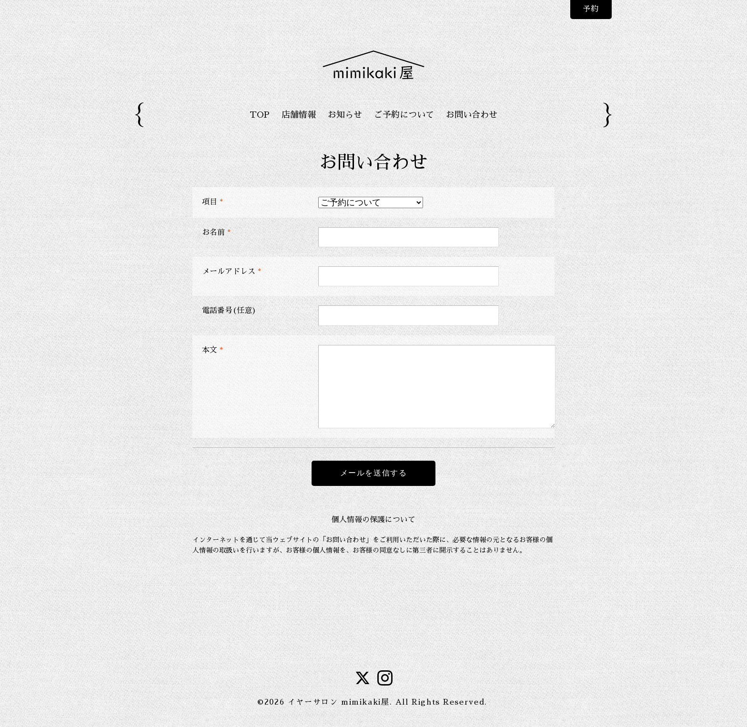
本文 (212, 350)
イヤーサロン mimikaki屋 (339, 702)
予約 (590, 9)
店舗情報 (299, 115)
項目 (212, 202)
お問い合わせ (471, 115)
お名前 (216, 232)
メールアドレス (231, 271)
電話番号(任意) (229, 310)
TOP (260, 115)
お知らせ (345, 115)
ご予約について (404, 115)
